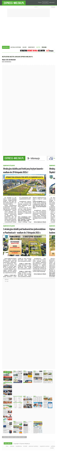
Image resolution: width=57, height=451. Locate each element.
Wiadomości (6, 47)
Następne (5, 326)
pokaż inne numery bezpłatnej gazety (14, 437)
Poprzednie (5, 114)
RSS (7, 446)
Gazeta (38, 47)
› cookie (35, 6)
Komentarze (31, 47)
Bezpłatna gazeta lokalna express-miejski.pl (17, 57)
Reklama (44, 47)
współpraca (19, 446)
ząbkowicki (51, 2)
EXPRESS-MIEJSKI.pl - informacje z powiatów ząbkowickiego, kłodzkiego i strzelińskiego (14, 2)
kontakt (25, 446)
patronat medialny (33, 446)
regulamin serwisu (44, 446)
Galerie (24, 47)
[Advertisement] (28, 31)
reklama (12, 446)
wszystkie (45, 2)
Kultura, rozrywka (16, 47)
